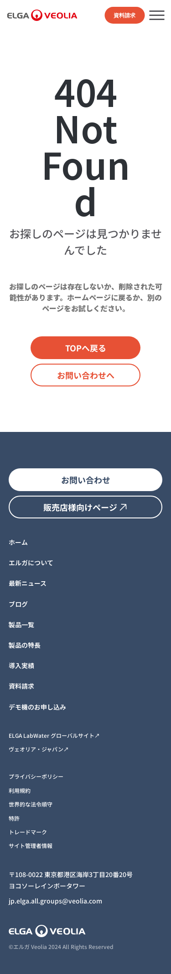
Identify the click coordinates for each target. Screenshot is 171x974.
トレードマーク (28, 832)
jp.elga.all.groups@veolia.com (55, 900)
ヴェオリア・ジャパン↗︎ (39, 749)
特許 (14, 818)
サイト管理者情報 (30, 845)
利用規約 (20, 790)
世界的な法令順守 (30, 804)
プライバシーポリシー (36, 776)
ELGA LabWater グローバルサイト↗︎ (54, 735)
